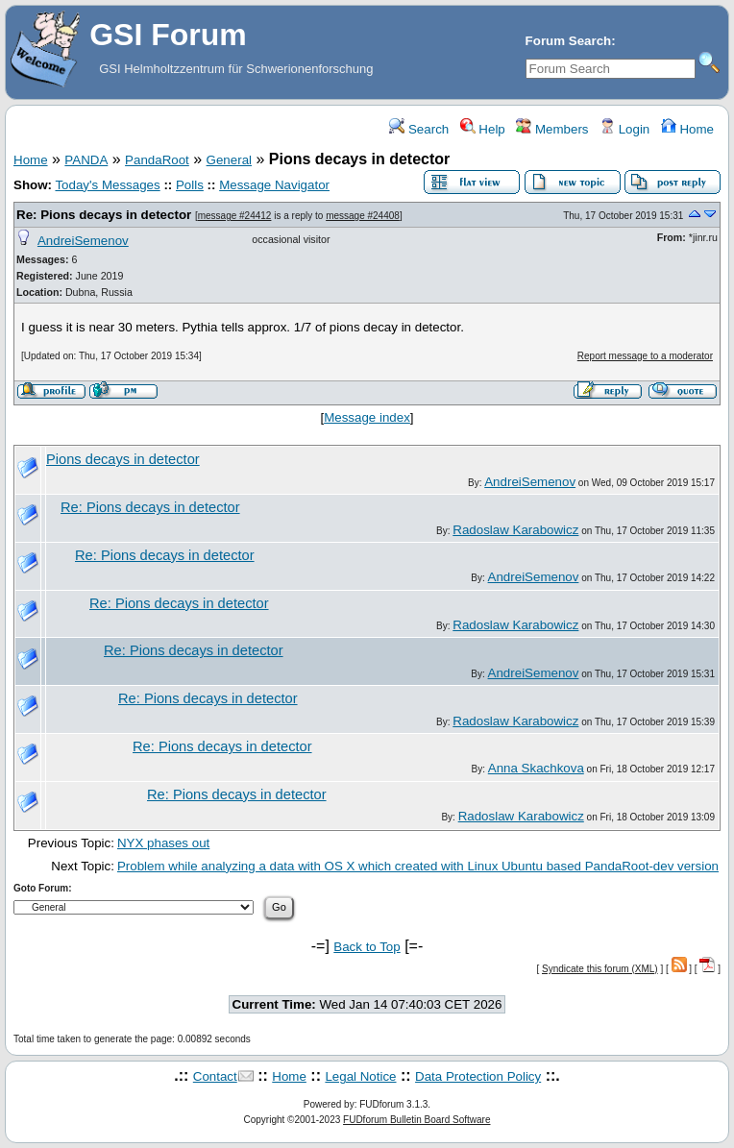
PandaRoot (157, 160)
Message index (367, 417)
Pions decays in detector (123, 459)
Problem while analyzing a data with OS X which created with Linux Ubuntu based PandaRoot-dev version (418, 866)
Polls (190, 185)
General (229, 160)
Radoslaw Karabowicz (515, 530)
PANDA (86, 160)
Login (624, 129)
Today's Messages (107, 185)
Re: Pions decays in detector (103, 215)
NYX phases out (163, 843)
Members (552, 129)
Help (482, 129)
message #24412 (235, 215)
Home (687, 129)
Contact (215, 1076)
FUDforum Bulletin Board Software (416, 1119)
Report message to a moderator (645, 356)
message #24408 (363, 215)
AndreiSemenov (83, 240)
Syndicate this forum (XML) (600, 969)
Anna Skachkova (536, 768)
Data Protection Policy (478, 1076)
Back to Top (366, 947)
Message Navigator (274, 185)
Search (419, 129)
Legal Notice (360, 1076)
